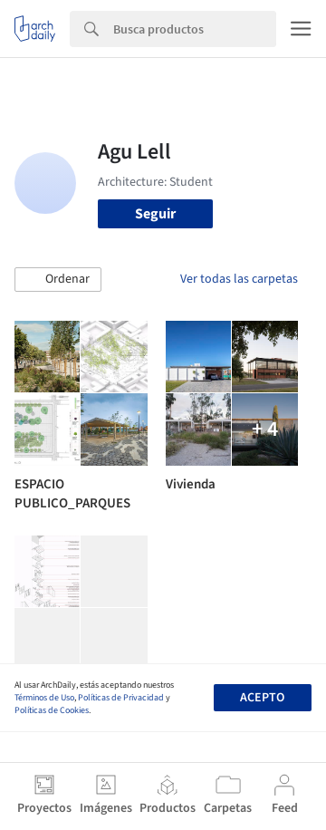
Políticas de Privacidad (121, 697)
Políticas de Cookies (51, 710)
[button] (57, 280)
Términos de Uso (44, 697)
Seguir (155, 214)
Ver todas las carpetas (239, 279)
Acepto (262, 698)
